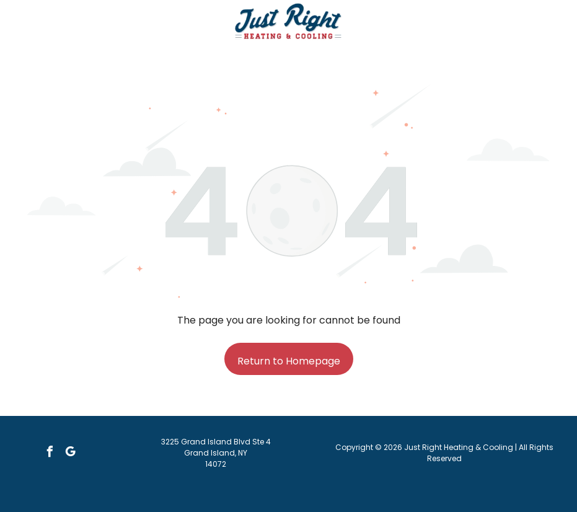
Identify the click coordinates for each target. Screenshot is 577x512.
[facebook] (49, 453)
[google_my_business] (70, 453)
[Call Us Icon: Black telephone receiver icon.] (43, 28)
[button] (535, 21)
